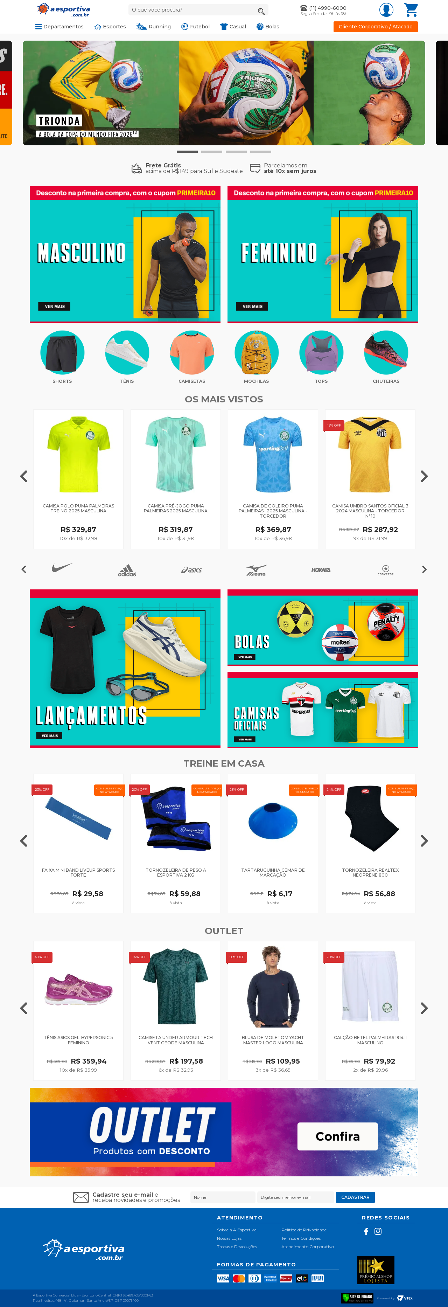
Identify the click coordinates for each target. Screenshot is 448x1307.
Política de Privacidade (304, 1229)
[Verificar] (357, 1297)
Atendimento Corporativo (307, 1246)
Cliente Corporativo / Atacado (376, 26)
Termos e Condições (301, 1238)
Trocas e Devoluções (237, 1246)
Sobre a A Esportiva (237, 1229)
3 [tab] (236, 152)
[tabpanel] (224, 93)
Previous (24, 475)
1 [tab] (187, 152)
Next (424, 475)
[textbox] (198, 9)
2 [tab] (211, 152)
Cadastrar (355, 1197)
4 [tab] (260, 152)
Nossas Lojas (229, 1238)
